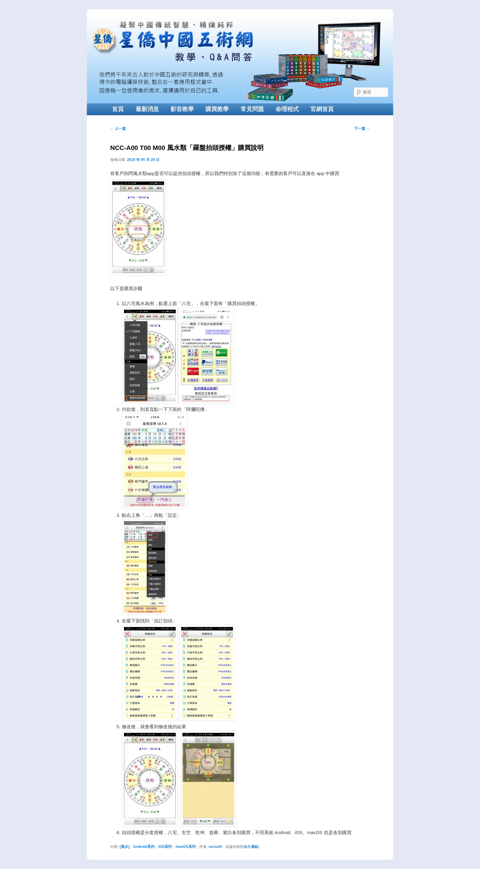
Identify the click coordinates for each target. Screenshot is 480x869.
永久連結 (251, 847)
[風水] (124, 847)
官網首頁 (322, 109)
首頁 (118, 109)
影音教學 (182, 109)
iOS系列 (165, 847)
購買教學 (217, 109)
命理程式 (287, 109)
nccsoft (215, 847)
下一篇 (362, 128)
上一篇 (118, 128)
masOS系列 (185, 847)
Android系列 (144, 847)
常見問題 (252, 109)
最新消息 (147, 109)
